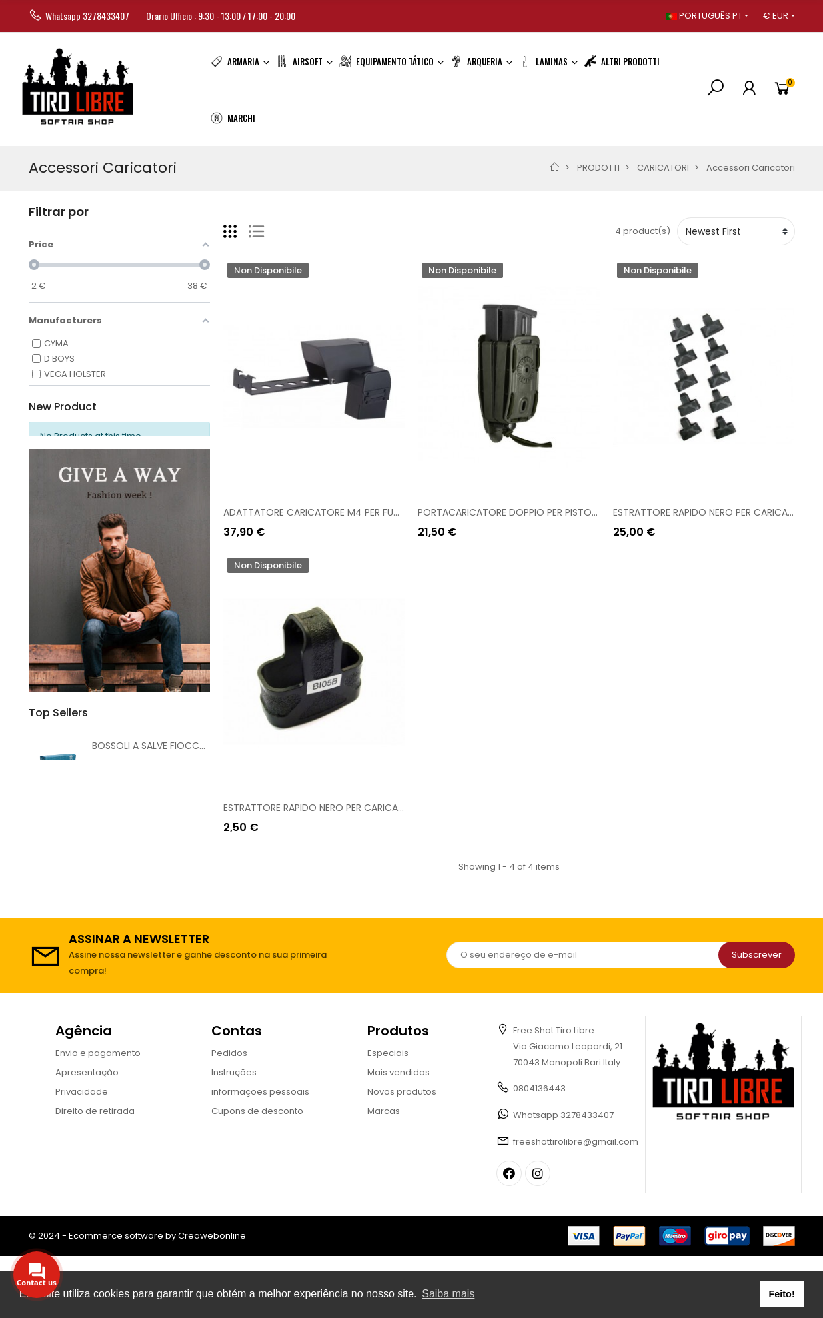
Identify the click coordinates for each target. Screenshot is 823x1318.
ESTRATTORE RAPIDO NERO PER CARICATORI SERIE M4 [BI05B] (359, 807)
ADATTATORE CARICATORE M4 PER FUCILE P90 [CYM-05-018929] (370, 512)
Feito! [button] (782, 1294)
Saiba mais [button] (448, 1293)
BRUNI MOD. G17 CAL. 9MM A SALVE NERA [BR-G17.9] (207, 851)
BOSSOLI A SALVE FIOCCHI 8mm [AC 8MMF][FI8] (201, 771)
